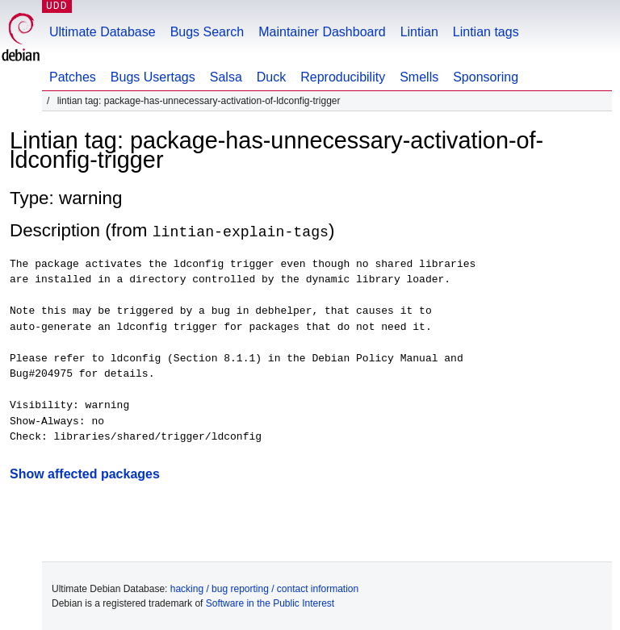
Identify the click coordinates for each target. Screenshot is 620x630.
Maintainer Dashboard (321, 32)
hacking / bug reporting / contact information (264, 588)
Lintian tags (486, 32)
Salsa (226, 77)
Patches (72, 77)
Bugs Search (207, 32)
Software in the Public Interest (270, 602)
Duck (271, 77)
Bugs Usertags (153, 77)
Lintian (419, 32)
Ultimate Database (102, 32)
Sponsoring (485, 77)
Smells (419, 77)
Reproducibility (342, 77)
